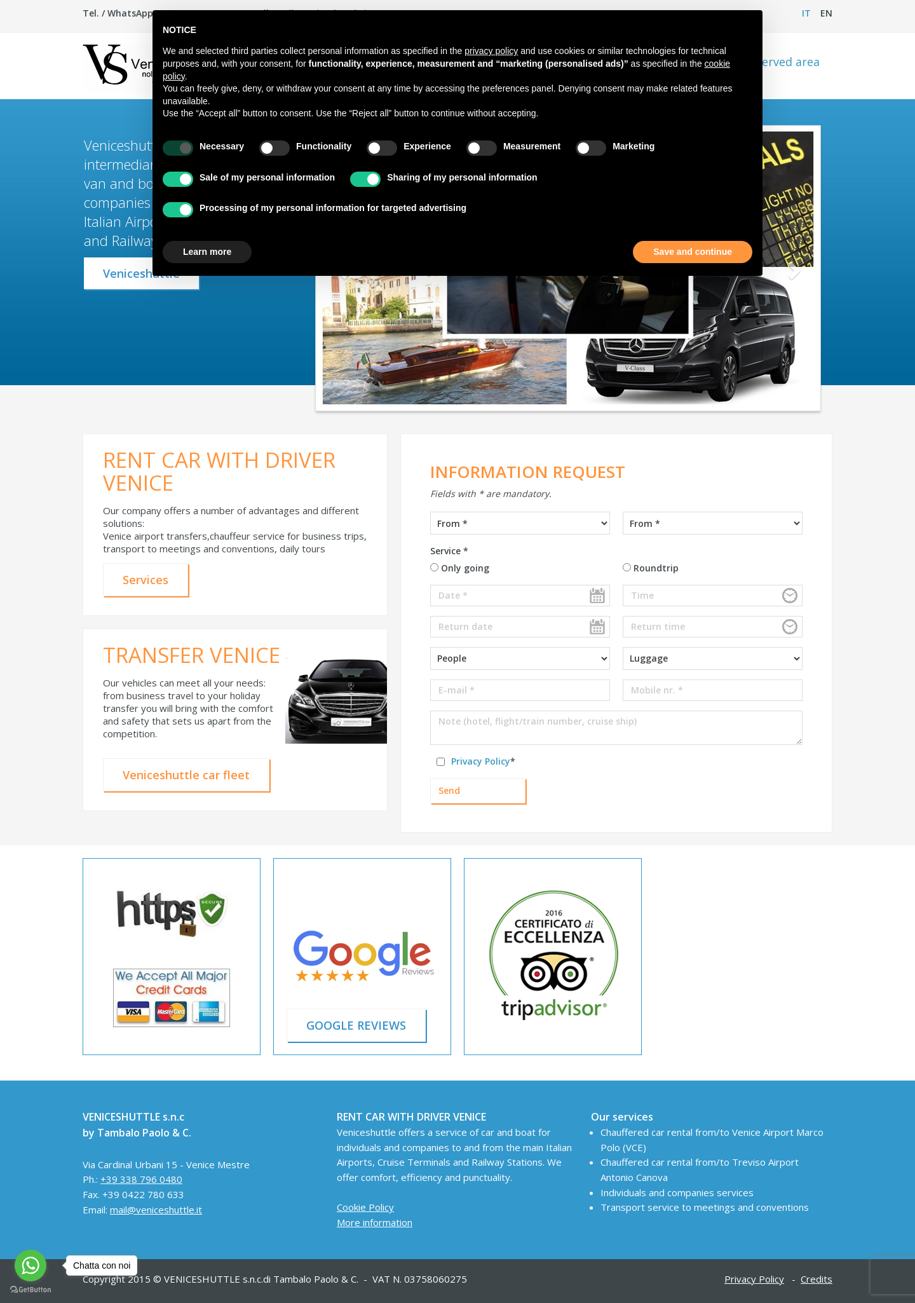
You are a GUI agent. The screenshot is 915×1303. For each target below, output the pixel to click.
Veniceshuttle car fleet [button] (186, 774)
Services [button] (145, 579)
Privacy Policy (480, 761)
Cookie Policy (365, 1207)
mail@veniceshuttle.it (156, 1209)
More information (374, 1222)
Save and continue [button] (692, 252)
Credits (816, 1278)
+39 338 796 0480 (141, 1179)
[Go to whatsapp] (30, 1265)
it (806, 13)
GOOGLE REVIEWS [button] (356, 1025)
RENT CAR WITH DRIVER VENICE (219, 471)
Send (449, 790)
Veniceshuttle (141, 273)
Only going (459, 568)
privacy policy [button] (491, 51)
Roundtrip (651, 568)
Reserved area (781, 61)
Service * (449, 551)
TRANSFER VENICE (191, 655)
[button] (792, 270)
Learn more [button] (207, 252)
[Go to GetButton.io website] (30, 1290)
